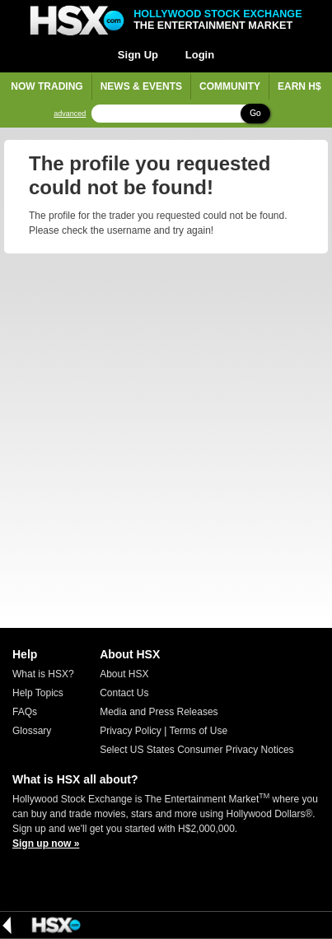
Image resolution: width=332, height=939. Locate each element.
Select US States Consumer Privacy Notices (196, 749)
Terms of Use (198, 731)
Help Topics (37, 693)
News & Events (141, 86)
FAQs (24, 712)
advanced (70, 114)
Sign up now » (45, 843)
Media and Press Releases (158, 712)
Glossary (31, 731)
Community (229, 86)
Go (255, 113)
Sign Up (138, 55)
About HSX (124, 674)
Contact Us (124, 693)
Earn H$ (299, 86)
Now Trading (46, 86)
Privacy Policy (130, 731)
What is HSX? (43, 674)
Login (199, 55)
